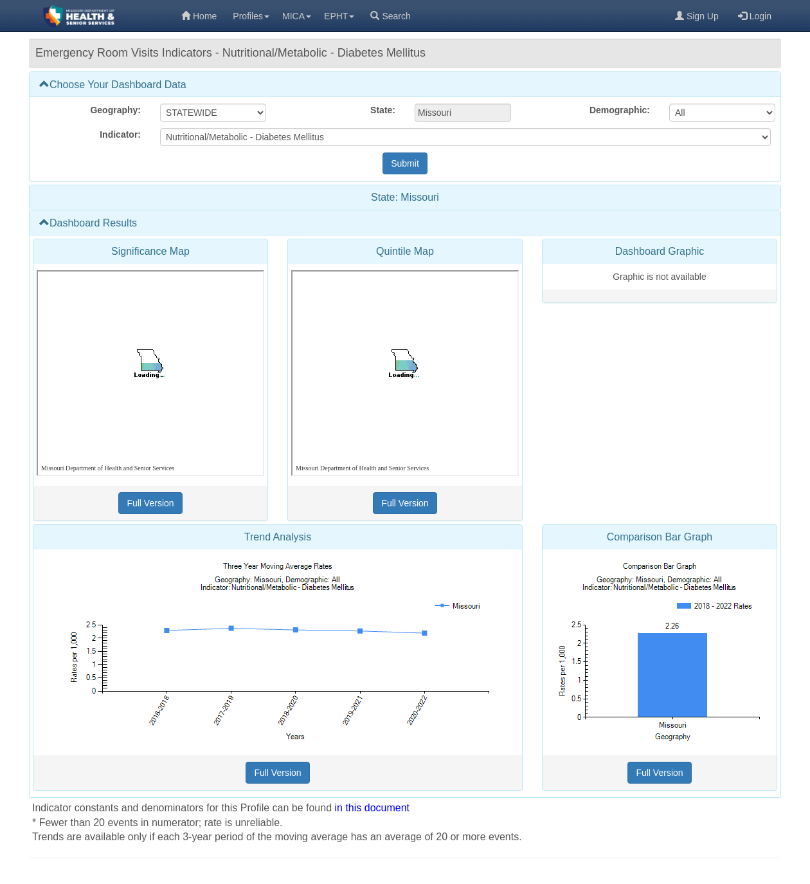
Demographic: (620, 110)
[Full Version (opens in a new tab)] (150, 503)
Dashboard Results (88, 222)
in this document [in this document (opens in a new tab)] (372, 807)
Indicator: (120, 134)
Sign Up (697, 16)
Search (390, 16)
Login (754, 16)
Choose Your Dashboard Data (112, 84)
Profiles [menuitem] (251, 16)
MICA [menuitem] (296, 16)
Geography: (115, 110)
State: (382, 110)
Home (199, 16)
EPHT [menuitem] (339, 16)
